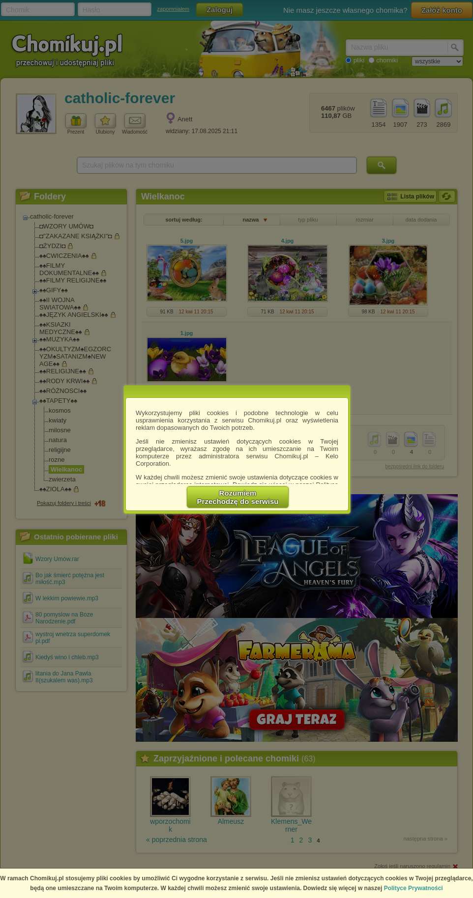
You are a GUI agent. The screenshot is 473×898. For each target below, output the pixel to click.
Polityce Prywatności (413, 888)
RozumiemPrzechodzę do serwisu (238, 497)
